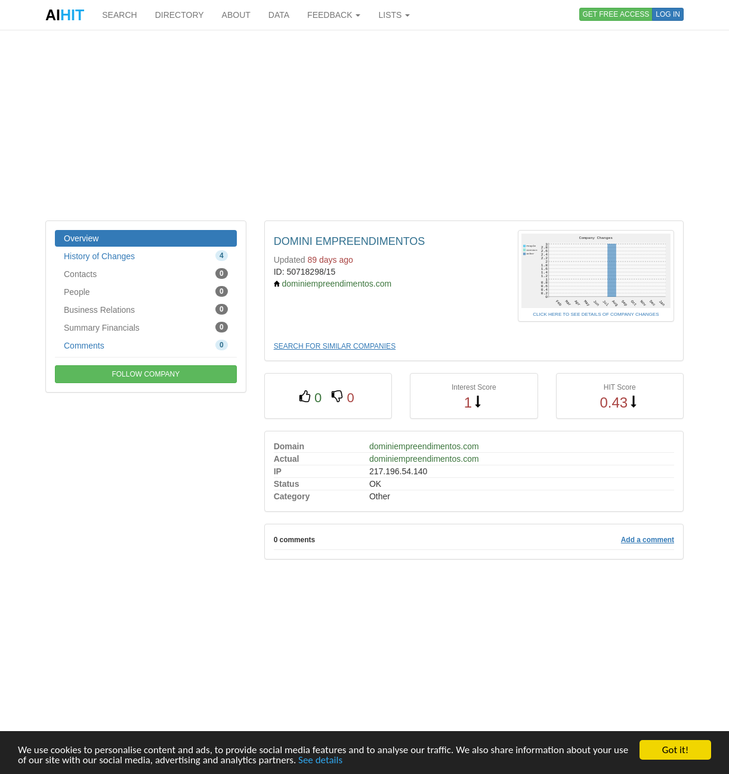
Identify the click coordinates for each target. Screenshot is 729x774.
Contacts (146, 273)
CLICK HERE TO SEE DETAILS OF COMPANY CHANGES (596, 314)
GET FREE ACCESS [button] (616, 14)
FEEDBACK (333, 15)
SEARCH (119, 15)
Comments (146, 345)
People (146, 291)
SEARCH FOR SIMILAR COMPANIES (335, 346)
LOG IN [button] (668, 14)
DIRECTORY (179, 15)
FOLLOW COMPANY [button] (146, 374)
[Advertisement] (364, 125)
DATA (278, 15)
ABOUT (236, 15)
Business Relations (146, 309)
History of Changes (146, 255)
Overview (81, 238)
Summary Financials (146, 327)
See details (320, 760)
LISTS (394, 15)
